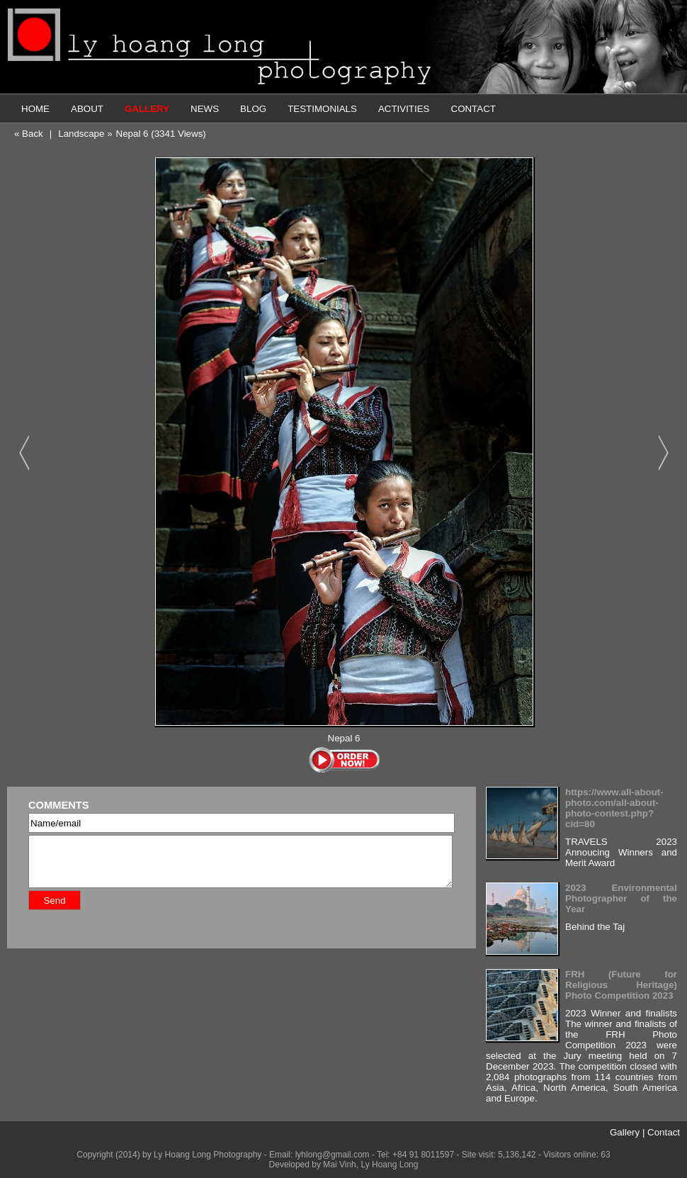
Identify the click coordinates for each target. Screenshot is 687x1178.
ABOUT (87, 108)
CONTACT (473, 108)
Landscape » (85, 133)
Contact (663, 1132)
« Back (28, 133)
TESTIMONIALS (322, 108)
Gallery (625, 1132)
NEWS (205, 108)
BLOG (253, 108)
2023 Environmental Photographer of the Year (621, 898)
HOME (35, 108)
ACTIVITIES (404, 108)
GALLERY (147, 108)
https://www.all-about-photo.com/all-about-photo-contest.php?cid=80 (614, 808)
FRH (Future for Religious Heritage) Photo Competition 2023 (621, 985)
